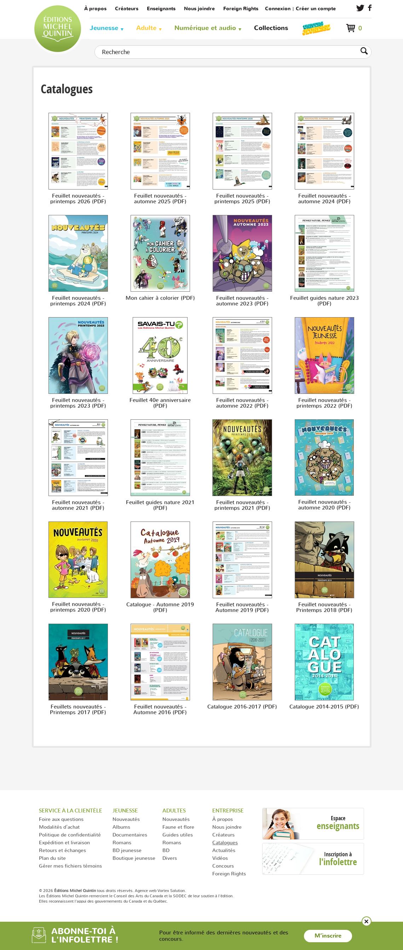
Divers (169, 858)
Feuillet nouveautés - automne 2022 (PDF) (242, 403)
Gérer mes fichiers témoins (70, 866)
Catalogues (225, 842)
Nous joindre (199, 8)
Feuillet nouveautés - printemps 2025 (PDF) (242, 198)
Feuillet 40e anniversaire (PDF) (160, 403)
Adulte (146, 28)
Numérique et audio (205, 28)
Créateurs (126, 8)
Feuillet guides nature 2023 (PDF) (324, 301)
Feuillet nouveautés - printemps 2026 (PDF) (78, 198)
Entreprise (228, 811)
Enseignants (161, 8)
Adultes (174, 811)
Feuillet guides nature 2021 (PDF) (160, 505)
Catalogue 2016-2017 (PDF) (242, 707)
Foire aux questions (61, 819)
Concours (223, 866)
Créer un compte (316, 8)
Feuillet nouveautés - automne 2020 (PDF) (324, 505)
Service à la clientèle (70, 811)
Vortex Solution (171, 890)
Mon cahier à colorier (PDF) (160, 298)
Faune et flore (178, 827)
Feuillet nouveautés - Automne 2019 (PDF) (242, 607)
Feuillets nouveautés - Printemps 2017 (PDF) (78, 709)
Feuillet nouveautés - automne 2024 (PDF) (324, 198)
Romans (122, 842)
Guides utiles (177, 835)
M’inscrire (328, 936)
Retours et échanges (62, 850)
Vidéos (220, 858)
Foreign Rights (240, 8)
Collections (271, 28)
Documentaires (130, 835)
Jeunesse (104, 28)
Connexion (277, 8)
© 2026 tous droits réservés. (86, 890)
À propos (95, 8)
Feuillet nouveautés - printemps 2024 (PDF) (78, 301)
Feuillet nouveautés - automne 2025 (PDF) (160, 198)
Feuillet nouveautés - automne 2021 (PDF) (78, 505)
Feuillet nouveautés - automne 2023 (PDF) (242, 301)
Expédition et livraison (64, 842)
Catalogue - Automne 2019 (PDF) (160, 607)
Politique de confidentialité (70, 835)
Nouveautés (126, 819)
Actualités (223, 850)
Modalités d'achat (59, 827)
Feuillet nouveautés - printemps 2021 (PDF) (242, 505)
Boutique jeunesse (134, 858)
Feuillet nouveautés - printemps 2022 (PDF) (324, 403)
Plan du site (52, 858)
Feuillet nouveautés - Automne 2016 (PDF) (160, 709)
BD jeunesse (127, 850)
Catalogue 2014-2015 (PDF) (324, 707)
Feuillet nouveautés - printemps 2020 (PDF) (78, 607)
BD (165, 850)
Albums (121, 827)
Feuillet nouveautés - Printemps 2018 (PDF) (324, 607)
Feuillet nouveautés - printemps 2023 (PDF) (78, 403)
